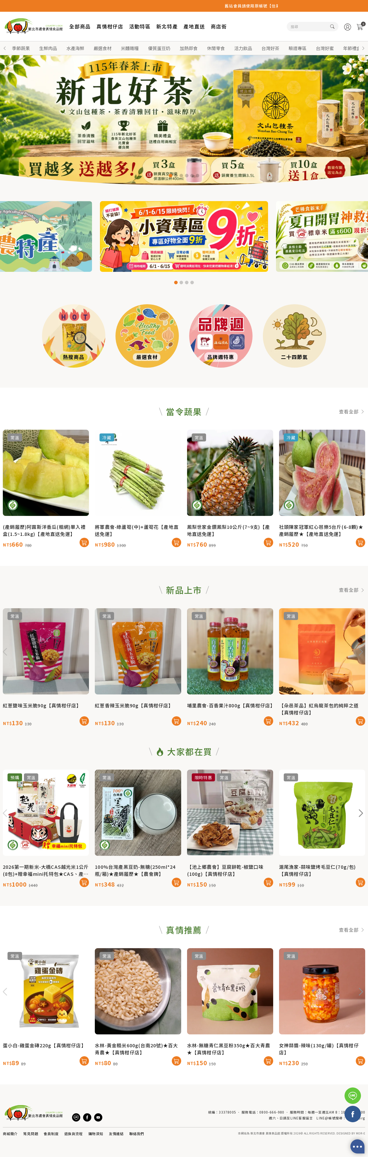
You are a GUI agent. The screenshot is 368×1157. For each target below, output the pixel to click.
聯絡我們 (136, 1133)
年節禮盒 (352, 48)
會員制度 (51, 1133)
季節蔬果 (21, 48)
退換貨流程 (73, 1133)
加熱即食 (189, 48)
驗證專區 (298, 48)
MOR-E (360, 1133)
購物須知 (95, 1133)
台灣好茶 (270, 48)
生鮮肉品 (48, 48)
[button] (363, 48)
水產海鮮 (75, 48)
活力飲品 (243, 48)
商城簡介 (10, 1133)
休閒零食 (216, 48)
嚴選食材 (102, 48)
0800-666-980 (271, 1112)
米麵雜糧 (130, 48)
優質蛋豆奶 (159, 48)
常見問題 (30, 1133)
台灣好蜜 (325, 48)
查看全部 (352, 434)
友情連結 (116, 1133)
